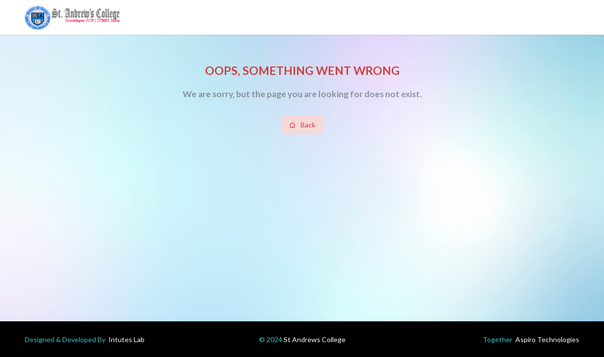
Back (302, 124)
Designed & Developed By (85, 339)
